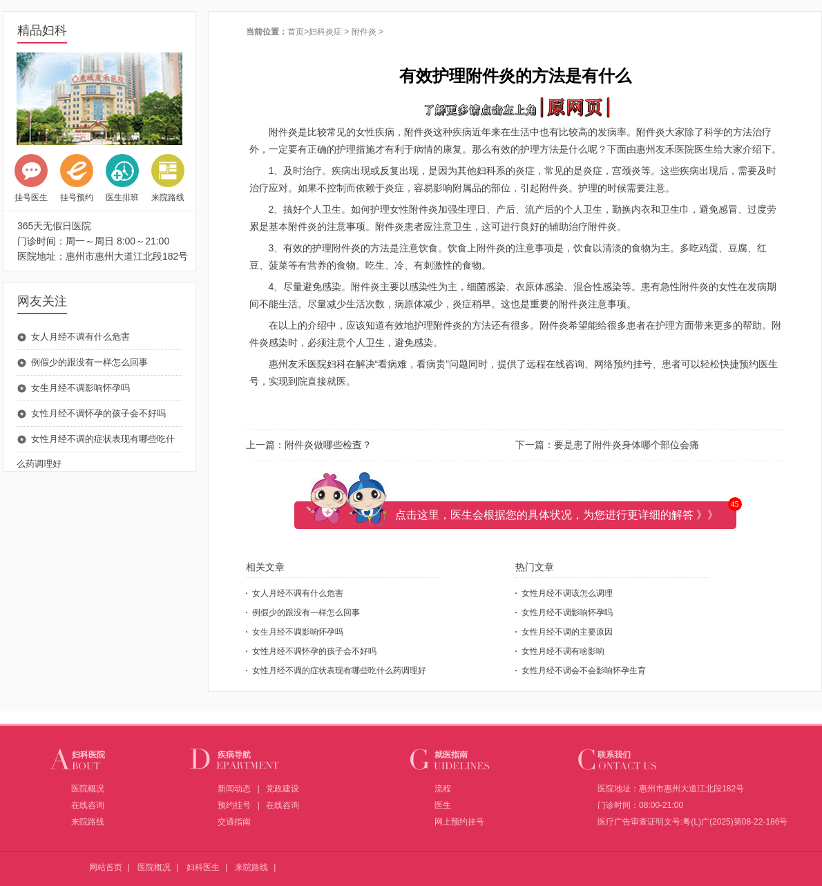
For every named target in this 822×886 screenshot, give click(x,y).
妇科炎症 (325, 32)
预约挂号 (234, 805)
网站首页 (105, 867)
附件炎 (364, 32)
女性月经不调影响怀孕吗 (567, 612)
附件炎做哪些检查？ (328, 444)
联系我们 (614, 755)
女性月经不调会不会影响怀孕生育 (584, 670)
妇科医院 (88, 755)
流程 (442, 788)
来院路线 (167, 178)
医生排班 (122, 178)
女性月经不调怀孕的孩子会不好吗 (98, 413)
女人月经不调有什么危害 (80, 336)
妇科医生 (203, 867)
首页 (295, 32)
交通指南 (234, 822)
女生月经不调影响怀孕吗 (80, 388)
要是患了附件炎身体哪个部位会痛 (626, 444)
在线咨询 (87, 805)
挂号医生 (31, 178)
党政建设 (282, 788)
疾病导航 (234, 755)
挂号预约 (76, 178)
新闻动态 (234, 788)
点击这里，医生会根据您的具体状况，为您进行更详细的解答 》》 (556, 515)
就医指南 (451, 755)
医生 (442, 805)
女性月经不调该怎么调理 (567, 593)
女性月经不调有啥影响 (563, 651)
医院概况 (87, 788)
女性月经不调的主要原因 (567, 632)
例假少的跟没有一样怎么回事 (89, 362)
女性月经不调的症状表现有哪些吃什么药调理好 (339, 670)
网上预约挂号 (459, 822)
